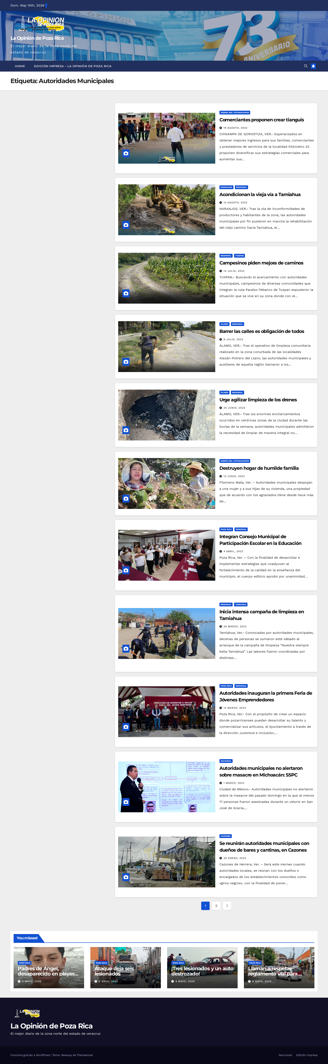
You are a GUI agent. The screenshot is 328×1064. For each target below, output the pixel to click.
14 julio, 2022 (234, 271)
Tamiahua (240, 604)
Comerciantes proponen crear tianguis (261, 120)
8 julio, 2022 (233, 339)
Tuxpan (239, 255)
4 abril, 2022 (233, 551)
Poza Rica (226, 529)
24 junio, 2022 (234, 407)
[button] (306, 66)
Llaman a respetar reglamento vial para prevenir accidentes (272, 973)
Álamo (224, 324)
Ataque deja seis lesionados (114, 971)
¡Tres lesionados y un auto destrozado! (202, 971)
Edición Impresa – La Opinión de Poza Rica (73, 66)
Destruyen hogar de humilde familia (259, 468)
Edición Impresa (307, 1055)
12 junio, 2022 (234, 476)
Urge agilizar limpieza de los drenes (258, 400)
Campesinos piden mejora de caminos (261, 263)
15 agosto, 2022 (236, 202)
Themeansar (85, 1055)
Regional (241, 187)
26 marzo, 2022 (235, 626)
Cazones (226, 836)
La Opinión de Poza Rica (37, 38)
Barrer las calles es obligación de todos (261, 331)
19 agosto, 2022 (236, 127)
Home (20, 66)
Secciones (285, 1055)
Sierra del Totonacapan (235, 112)
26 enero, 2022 (235, 858)
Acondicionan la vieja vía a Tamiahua (260, 194)
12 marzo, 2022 (235, 707)
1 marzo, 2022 (234, 783)
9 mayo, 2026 (31, 981)
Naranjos (226, 187)
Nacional (226, 761)
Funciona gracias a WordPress (30, 1055)
